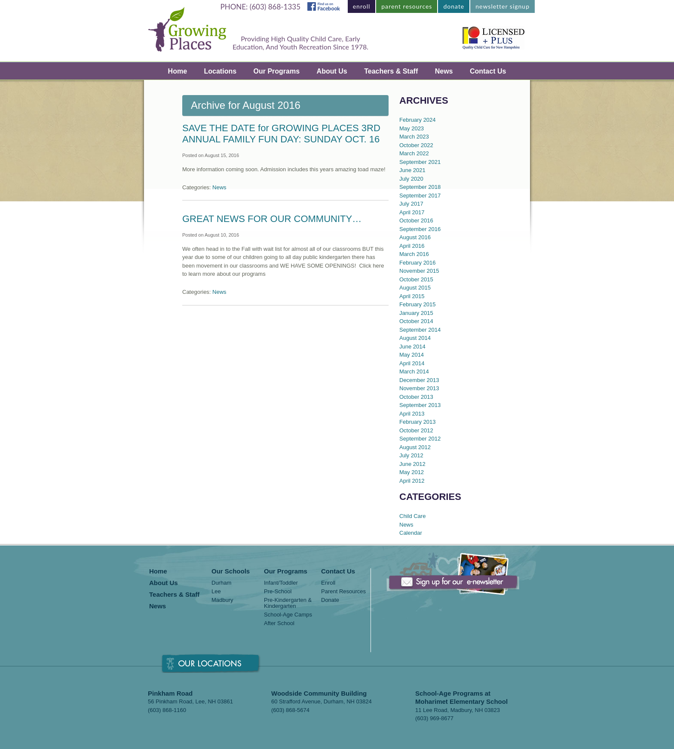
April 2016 (412, 246)
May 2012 (411, 472)
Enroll (328, 583)
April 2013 (412, 413)
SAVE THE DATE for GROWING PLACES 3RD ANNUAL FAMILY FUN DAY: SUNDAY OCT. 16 (281, 134)
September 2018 (420, 187)
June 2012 (412, 464)
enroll (362, 6)
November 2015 (419, 271)
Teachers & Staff (391, 71)
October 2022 (416, 145)
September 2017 (420, 195)
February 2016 (417, 262)
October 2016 (416, 220)
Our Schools (230, 571)
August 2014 (415, 338)
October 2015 (416, 279)
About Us (332, 71)
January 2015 (416, 313)
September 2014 (420, 330)
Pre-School (277, 592)
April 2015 (412, 296)
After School (279, 623)
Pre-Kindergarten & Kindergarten (288, 603)
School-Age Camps (288, 615)
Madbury (222, 600)
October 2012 (416, 430)
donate (453, 6)
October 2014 (416, 321)
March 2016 (414, 254)
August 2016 (415, 237)
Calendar (410, 533)
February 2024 (417, 120)
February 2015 (417, 304)
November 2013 (419, 388)
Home (177, 71)
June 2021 (412, 170)
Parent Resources (343, 592)
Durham (221, 583)
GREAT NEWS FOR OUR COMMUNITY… (272, 218)
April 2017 (412, 212)
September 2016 (420, 229)
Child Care (412, 516)
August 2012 (415, 447)
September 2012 (420, 438)
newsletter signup (502, 6)
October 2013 (416, 397)
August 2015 (415, 287)
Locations (220, 71)
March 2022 (414, 153)
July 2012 (411, 455)
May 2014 (411, 354)
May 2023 (411, 128)
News (444, 71)
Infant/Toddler (281, 583)
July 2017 (411, 203)
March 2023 (414, 136)
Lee (216, 592)
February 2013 (417, 422)
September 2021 (420, 162)
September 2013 (420, 405)
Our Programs (277, 71)
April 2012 (412, 481)
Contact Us (488, 71)
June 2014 (412, 346)
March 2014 (414, 371)
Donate (330, 600)
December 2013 (419, 380)
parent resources (406, 6)
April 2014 (412, 363)
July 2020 (411, 179)
